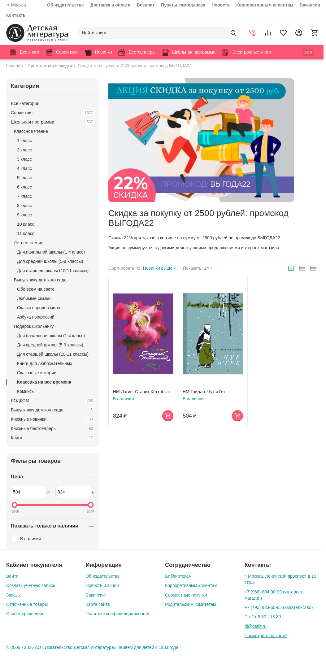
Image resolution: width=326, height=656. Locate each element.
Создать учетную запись (30, 585)
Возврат (145, 4)
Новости (221, 4)
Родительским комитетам (190, 604)
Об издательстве (65, 4)
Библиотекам (178, 576)
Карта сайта (98, 604)
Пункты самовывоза (183, 4)
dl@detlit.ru (256, 626)
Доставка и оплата (110, 4)
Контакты (16, 15)
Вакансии (310, 4)
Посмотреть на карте (266, 635)
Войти (12, 576)
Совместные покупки (186, 595)
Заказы (13, 595)
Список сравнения (24, 613)
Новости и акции (102, 585)
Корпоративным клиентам (264, 4)
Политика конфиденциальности (118, 613)
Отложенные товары (27, 604)
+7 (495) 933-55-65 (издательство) (279, 607)
